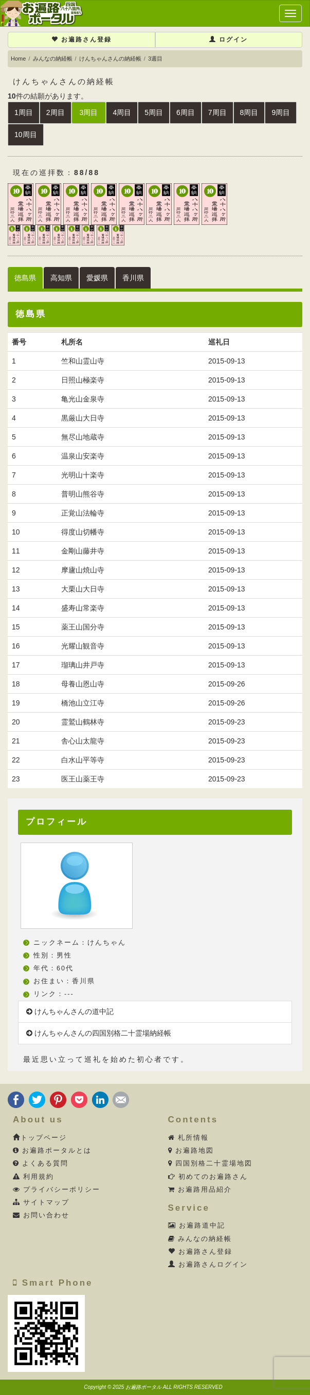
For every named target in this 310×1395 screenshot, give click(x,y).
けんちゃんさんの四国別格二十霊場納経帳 (98, 1033)
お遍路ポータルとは (52, 1150)
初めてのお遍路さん (208, 1176)
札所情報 (188, 1137)
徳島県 (25, 278)
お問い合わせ (41, 1215)
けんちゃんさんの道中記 (70, 1011)
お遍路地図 (191, 1150)
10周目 (25, 134)
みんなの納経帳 (52, 58)
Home (18, 58)
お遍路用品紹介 (200, 1189)
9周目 (280, 112)
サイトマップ (41, 1202)
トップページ (40, 1137)
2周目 (55, 112)
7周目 (217, 112)
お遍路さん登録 (81, 39)
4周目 (122, 112)
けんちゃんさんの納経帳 (110, 58)
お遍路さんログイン (208, 1264)
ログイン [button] (228, 39)
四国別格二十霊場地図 (210, 1163)
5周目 (153, 112)
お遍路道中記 (197, 1225)
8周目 (249, 112)
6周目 (185, 112)
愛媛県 (97, 278)
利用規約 (33, 1176)
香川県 (133, 278)
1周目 (23, 112)
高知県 (61, 278)
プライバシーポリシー (57, 1189)
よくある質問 (41, 1163)
